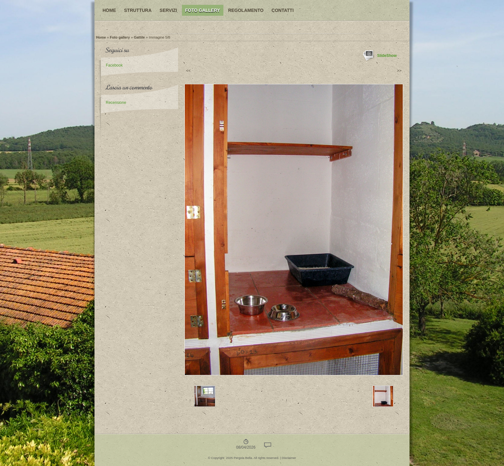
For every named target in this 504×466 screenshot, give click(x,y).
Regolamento (246, 10)
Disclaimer (289, 458)
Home (109, 10)
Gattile (139, 37)
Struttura (138, 10)
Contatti (283, 10)
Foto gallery (202, 10)
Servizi (168, 10)
